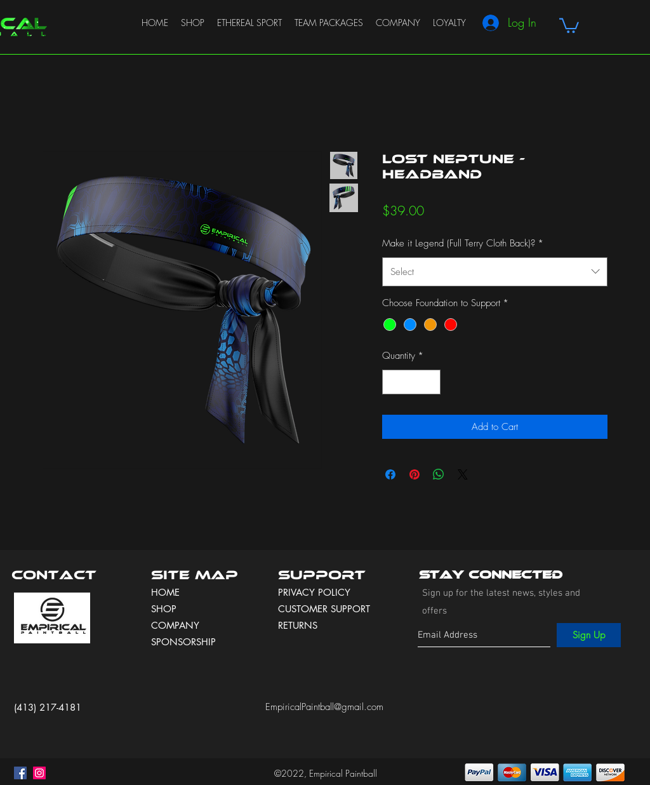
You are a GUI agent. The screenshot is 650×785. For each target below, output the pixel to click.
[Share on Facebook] (390, 474)
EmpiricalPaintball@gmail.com (324, 707)
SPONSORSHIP (183, 642)
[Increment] (430, 382)
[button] (569, 25)
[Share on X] (462, 474)
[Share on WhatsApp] (438, 474)
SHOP (163, 609)
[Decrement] (392, 382)
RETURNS (297, 625)
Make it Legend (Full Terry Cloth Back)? (462, 243)
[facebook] (20, 773)
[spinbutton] (411, 382)
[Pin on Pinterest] (414, 474)
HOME (165, 592)
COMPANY (175, 625)
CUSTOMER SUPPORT (324, 609)
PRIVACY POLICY (316, 592)
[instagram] (39, 773)
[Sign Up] (589, 635)
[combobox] (494, 271)
